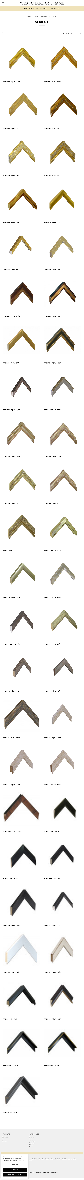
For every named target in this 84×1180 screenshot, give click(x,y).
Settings (15, 1165)
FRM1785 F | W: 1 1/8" (11, 410)
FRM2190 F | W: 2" (51, 503)
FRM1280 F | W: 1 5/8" (52, 82)
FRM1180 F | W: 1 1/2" (11, 82)
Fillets (31, 1145)
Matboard (32, 1139)
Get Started (5, 1137)
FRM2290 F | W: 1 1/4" (52, 550)
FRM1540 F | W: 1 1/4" (11, 222)
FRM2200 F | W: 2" (10, 550)
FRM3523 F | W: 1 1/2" (11, 738)
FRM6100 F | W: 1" (10, 1113)
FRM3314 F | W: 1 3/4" (52, 691)
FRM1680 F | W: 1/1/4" (11, 363)
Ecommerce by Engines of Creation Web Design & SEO (42, 1172)
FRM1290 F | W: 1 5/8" (11, 129)
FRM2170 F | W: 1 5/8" (11, 503)
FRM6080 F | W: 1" (10, 1066)
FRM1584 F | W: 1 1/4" (52, 269)
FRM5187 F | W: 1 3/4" (52, 972)
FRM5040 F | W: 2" (51, 831)
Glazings (32, 1141)
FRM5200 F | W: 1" (10, 1019)
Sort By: (64, 33)
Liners (31, 1147)
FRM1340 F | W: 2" (51, 175)
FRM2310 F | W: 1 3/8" (11, 597)
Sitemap (4, 1141)
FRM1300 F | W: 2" (51, 129)
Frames (31, 1137)
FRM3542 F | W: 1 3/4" (52, 785)
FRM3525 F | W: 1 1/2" (52, 738)
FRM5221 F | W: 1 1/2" (52, 1019)
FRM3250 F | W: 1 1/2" (52, 644)
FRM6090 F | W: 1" (51, 1066)
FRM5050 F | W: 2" (10, 878)
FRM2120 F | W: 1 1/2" (11, 457)
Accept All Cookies (14, 1174)
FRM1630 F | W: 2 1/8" (11, 316)
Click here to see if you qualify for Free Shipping (42, 8)
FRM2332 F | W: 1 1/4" (52, 597)
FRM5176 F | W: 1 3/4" (11, 925)
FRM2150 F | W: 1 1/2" (52, 457)
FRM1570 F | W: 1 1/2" (52, 222)
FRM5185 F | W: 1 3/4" (11, 972)
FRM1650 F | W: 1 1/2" (52, 316)
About (4, 1139)
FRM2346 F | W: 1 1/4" (11, 644)
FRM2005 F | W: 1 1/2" (52, 410)
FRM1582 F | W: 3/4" (11, 269)
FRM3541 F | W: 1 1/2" (11, 785)
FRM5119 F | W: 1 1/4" (52, 878)
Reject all (15, 1169)
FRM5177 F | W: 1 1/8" (52, 925)
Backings (32, 1143)
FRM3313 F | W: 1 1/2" (11, 691)
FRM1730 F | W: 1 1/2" (52, 363)
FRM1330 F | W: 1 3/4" (11, 175)
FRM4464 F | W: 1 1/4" (12, 831)
